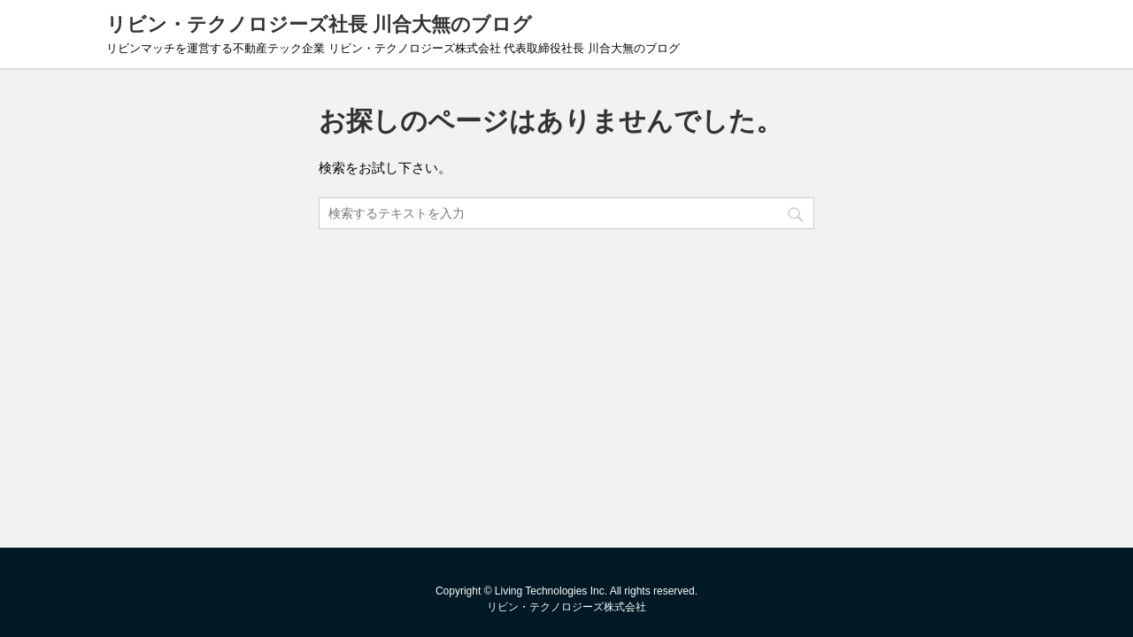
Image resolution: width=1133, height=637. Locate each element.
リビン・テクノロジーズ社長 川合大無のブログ (319, 24)
